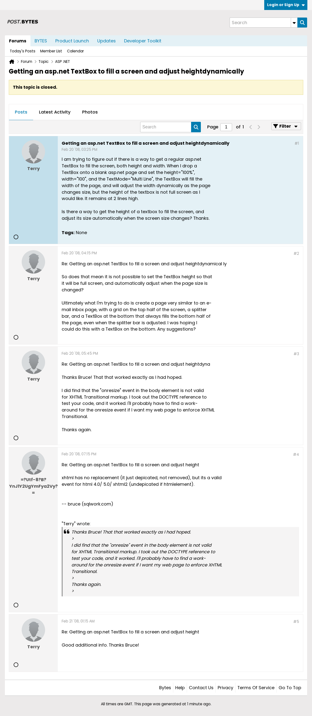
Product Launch (72, 41)
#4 (296, 454)
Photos (90, 112)
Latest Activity (54, 112)
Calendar (75, 51)
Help (180, 688)
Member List (51, 51)
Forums (17, 41)
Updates (106, 41)
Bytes (165, 688)
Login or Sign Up (286, 4)
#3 (296, 353)
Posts (21, 112)
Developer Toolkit (142, 41)
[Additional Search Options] (294, 23)
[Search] (263, 23)
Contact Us (201, 688)
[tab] (21, 112)
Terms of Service (255, 688)
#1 (296, 143)
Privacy (225, 688)
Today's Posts (22, 51)
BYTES (41, 41)
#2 (296, 253)
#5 (296, 621)
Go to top (290, 688)
